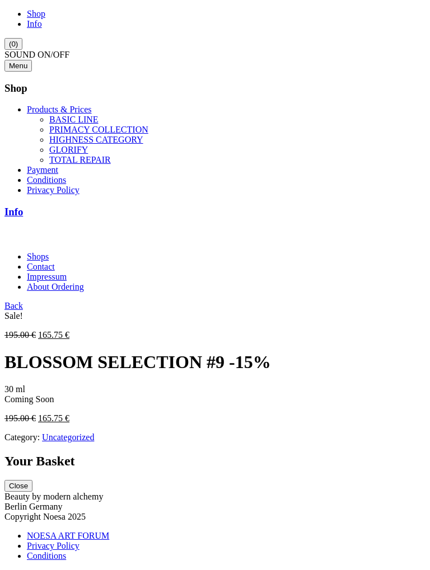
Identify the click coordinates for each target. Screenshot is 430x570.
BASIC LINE (74, 119)
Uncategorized (68, 437)
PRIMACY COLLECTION (98, 129)
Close (18, 486)
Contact (41, 266)
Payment (42, 170)
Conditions (46, 180)
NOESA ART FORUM (68, 535)
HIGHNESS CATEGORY (96, 139)
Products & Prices (59, 109)
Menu (18, 66)
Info (34, 24)
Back (13, 305)
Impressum (47, 276)
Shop (36, 13)
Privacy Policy (53, 190)
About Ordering (55, 286)
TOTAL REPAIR (80, 159)
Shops (38, 256)
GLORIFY (68, 149)
